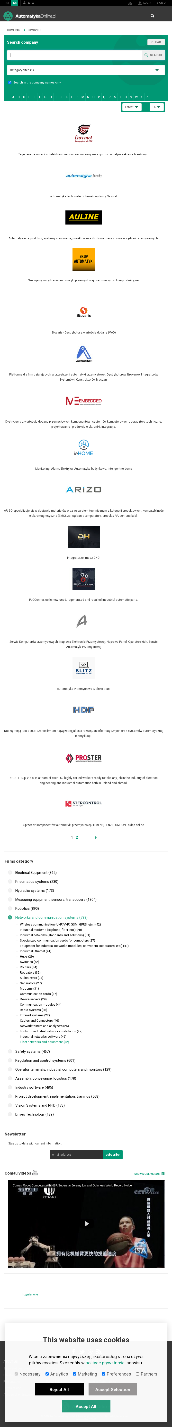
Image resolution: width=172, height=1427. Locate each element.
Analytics (56, 1374)
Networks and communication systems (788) (51, 917)
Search (152, 16)
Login (147, 2)
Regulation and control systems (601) (45, 1060)
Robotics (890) (27, 908)
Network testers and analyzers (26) (44, 1026)
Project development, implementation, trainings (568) (57, 1096)
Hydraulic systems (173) (34, 890)
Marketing (85, 1374)
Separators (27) (31, 983)
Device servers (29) (33, 999)
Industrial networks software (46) (43, 1036)
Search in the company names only (34, 82)
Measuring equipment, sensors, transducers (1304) (56, 899)
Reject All (59, 1389)
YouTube (35, 1173)
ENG (14, 3)
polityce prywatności (106, 1362)
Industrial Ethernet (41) (35, 951)
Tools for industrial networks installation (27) (51, 1031)
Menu (164, 16)
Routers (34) (28, 967)
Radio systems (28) (33, 1010)
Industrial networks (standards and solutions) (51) (55, 935)
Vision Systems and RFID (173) (40, 1105)
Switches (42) (29, 962)
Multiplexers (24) (31, 978)
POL (7, 3)
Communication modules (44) (41, 1004)
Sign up (162, 2)
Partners (146, 1374)
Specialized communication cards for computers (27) (57, 940)
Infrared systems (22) (35, 1015)
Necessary (28, 1374)
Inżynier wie (30, 1294)
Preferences (116, 1374)
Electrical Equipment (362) (36, 872)
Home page (14, 30)
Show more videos (147, 1174)
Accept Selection (112, 1389)
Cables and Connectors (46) (39, 1020)
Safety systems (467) (32, 1051)
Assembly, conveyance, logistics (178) (45, 1078)
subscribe (113, 1154)
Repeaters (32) (30, 972)
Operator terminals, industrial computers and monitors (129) (63, 1069)
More (86, 139)
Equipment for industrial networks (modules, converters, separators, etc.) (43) (74, 946)
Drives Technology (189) (34, 1114)
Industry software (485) (34, 1087)
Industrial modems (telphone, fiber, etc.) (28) (51, 930)
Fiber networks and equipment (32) (44, 1042)
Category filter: (22, 70)
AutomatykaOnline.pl (29, 16)
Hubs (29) (27, 956)
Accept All (86, 1406)
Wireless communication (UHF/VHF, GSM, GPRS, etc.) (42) (60, 924)
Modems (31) (29, 988)
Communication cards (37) (38, 994)
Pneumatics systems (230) (36, 881)
